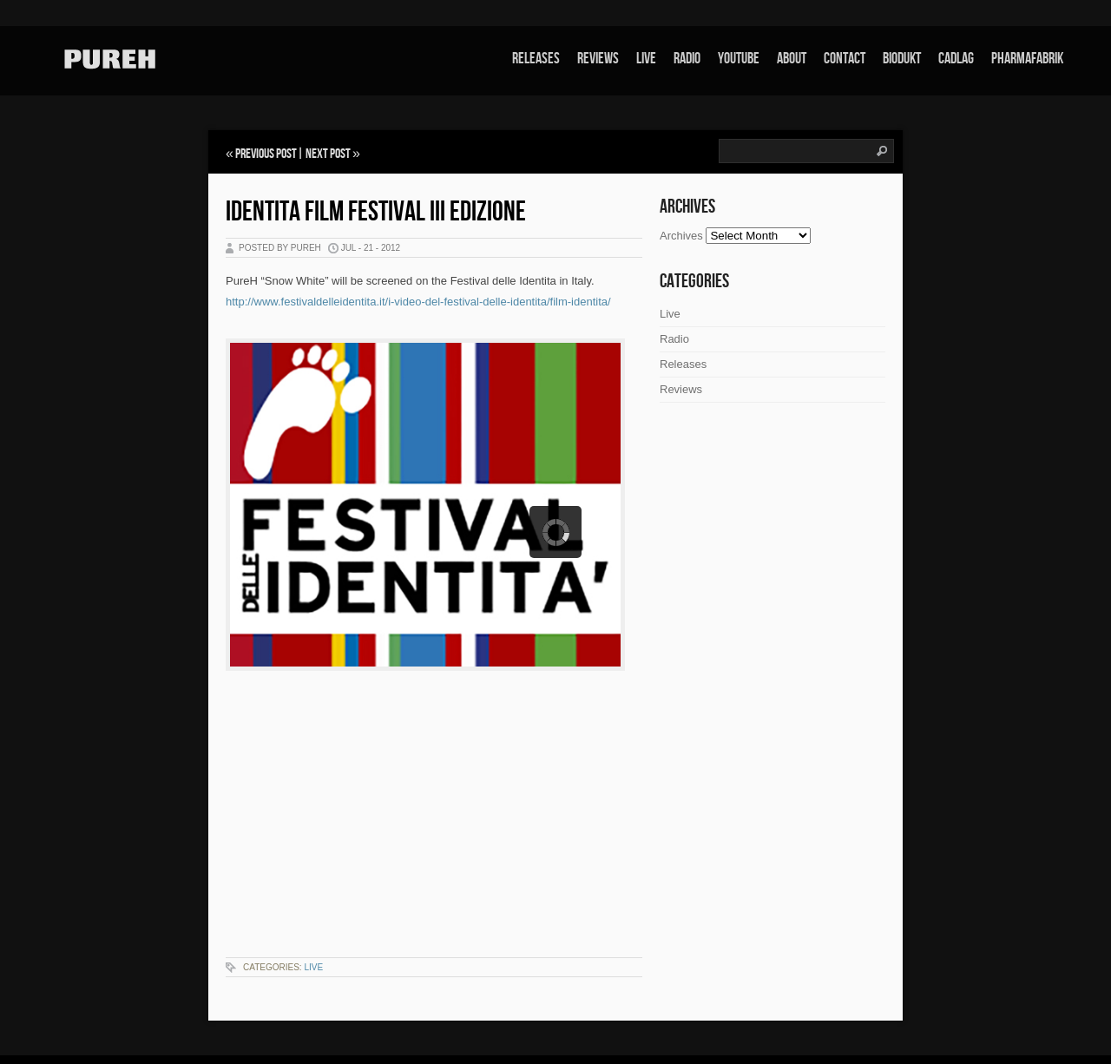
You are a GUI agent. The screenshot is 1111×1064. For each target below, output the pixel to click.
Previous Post (266, 154)
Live (646, 58)
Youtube (738, 58)
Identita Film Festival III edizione (376, 212)
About (791, 58)
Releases (536, 58)
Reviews (598, 58)
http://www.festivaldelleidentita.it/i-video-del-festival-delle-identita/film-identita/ (418, 301)
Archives (681, 235)
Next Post (328, 154)
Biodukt (902, 58)
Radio (687, 58)
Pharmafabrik (1027, 58)
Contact (844, 58)
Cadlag (956, 58)
